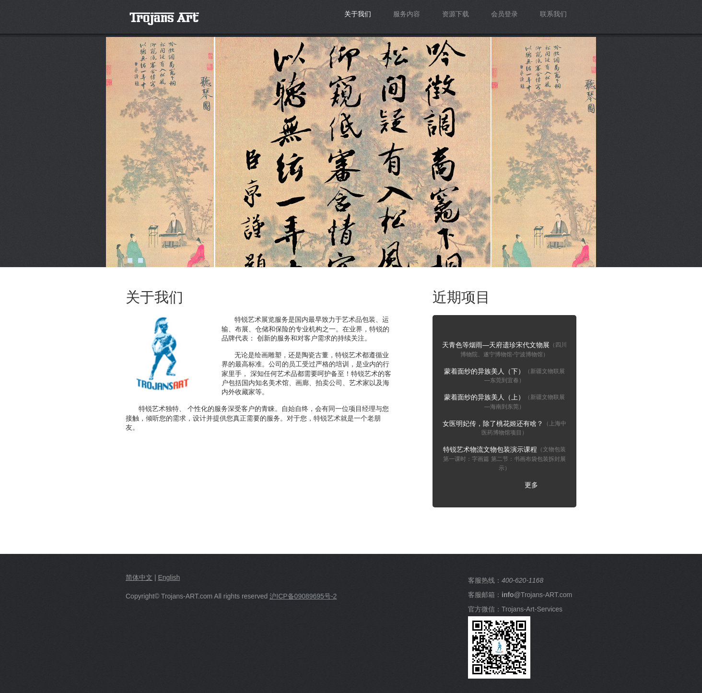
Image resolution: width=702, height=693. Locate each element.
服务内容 (406, 14)
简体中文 (139, 577)
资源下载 (455, 14)
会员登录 (504, 14)
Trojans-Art (199, 23)
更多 (531, 485)
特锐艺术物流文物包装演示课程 (504, 458)
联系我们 (553, 14)
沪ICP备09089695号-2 (303, 596)
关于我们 (357, 14)
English (169, 577)
